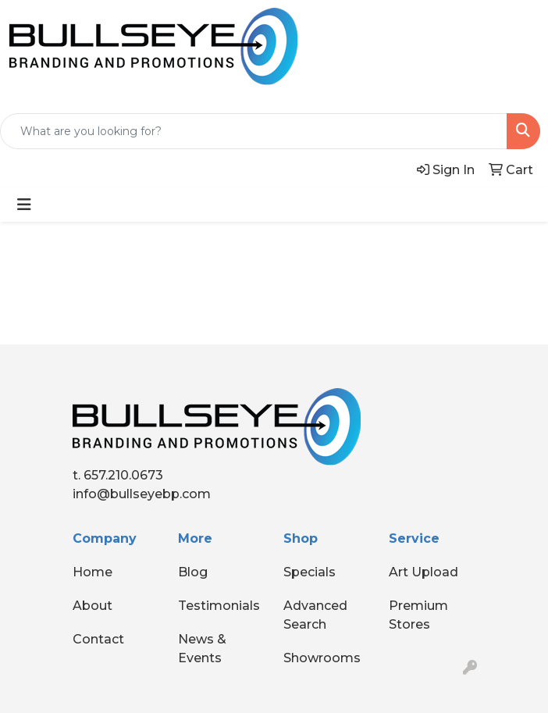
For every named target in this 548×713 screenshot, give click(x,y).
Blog (193, 572)
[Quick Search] (253, 131)
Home (92, 572)
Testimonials (219, 605)
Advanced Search (315, 615)
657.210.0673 (123, 475)
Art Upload (423, 572)
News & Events (202, 648)
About (92, 605)
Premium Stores (418, 615)
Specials (309, 572)
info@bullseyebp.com (142, 494)
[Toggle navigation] (24, 205)
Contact (98, 639)
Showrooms (322, 658)
